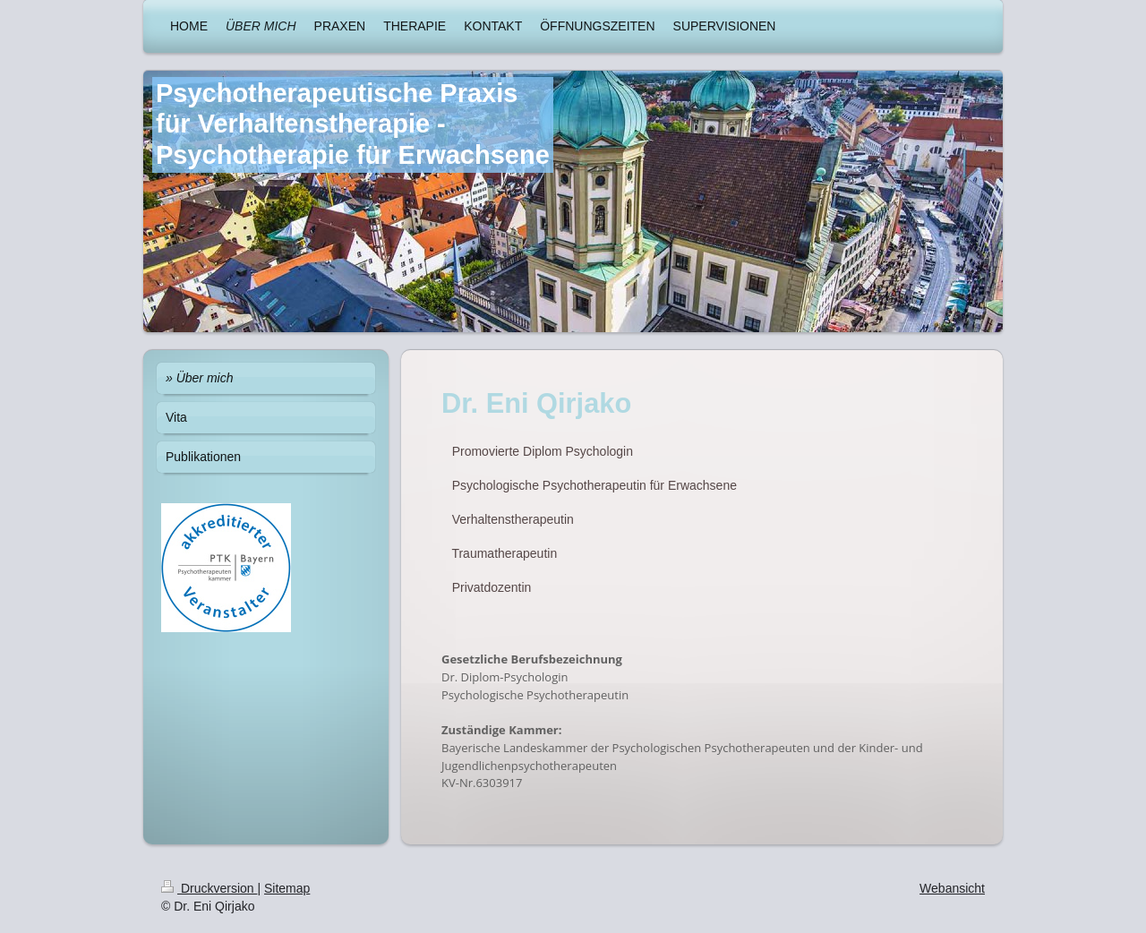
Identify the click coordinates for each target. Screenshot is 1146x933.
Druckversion (209, 888)
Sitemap (287, 888)
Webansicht (952, 888)
